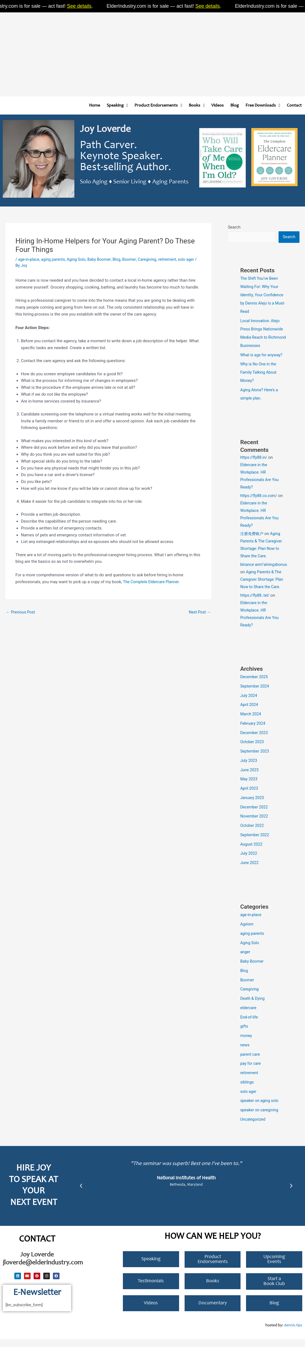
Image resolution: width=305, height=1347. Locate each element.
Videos (217, 105)
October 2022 (252, 833)
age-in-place (29, 259)
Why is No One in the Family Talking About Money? (259, 373)
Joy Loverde (105, 130)
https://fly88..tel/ (255, 603)
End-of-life (249, 1025)
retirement (173, 259)
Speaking (117, 105)
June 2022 (250, 870)
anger (245, 959)
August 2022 (252, 852)
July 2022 (249, 861)
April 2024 (249, 712)
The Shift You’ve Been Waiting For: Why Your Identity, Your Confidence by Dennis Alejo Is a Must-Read (263, 295)
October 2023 (252, 749)
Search (234, 227)
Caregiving (153, 259)
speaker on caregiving (260, 1117)
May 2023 (249, 786)
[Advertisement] (152, 52)
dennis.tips (293, 1333)
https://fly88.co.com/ (259, 496)
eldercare (248, 1015)
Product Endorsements (158, 105)
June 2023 (250, 777)
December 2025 (254, 684)
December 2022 (254, 815)
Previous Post (21, 612)
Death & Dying (253, 1006)
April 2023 (249, 796)
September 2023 (255, 759)
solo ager (248, 1099)
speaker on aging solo (260, 1108)
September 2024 (255, 694)
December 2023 (254, 740)
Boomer (134, 259)
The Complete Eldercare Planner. (153, 581)
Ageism (247, 932)
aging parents (54, 259)
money (246, 1043)
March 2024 (251, 721)
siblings (247, 1090)
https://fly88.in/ (254, 457)
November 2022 (254, 824)
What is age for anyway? (262, 355)
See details (85, 6)
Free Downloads (262, 105)
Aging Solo (79, 259)
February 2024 (253, 731)
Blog (234, 105)
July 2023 (249, 768)
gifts (244, 1034)
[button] (81, 1194)
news (245, 1052)
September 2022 (255, 842)
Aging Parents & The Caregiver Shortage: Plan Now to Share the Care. (262, 587)
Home (94, 105)
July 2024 (249, 703)
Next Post (199, 612)
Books (197, 105)
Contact (294, 105)
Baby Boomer (103, 259)
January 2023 (252, 805)
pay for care (251, 1071)
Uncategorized (253, 1127)
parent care (250, 1062)
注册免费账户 (252, 534)
